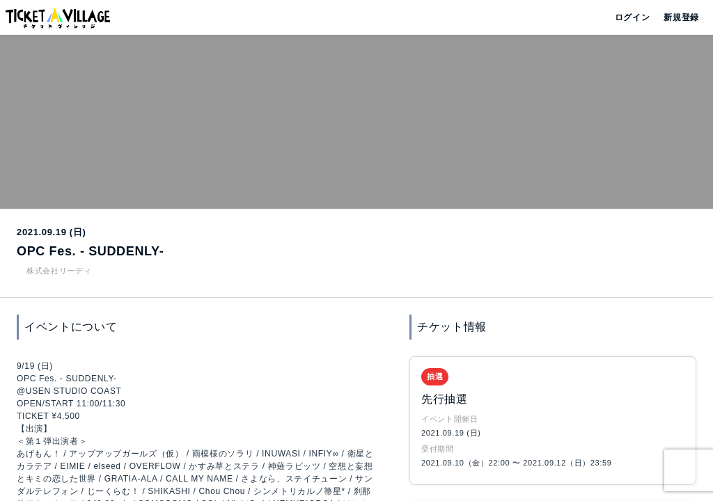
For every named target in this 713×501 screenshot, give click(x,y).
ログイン (631, 17)
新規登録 (675, 17)
